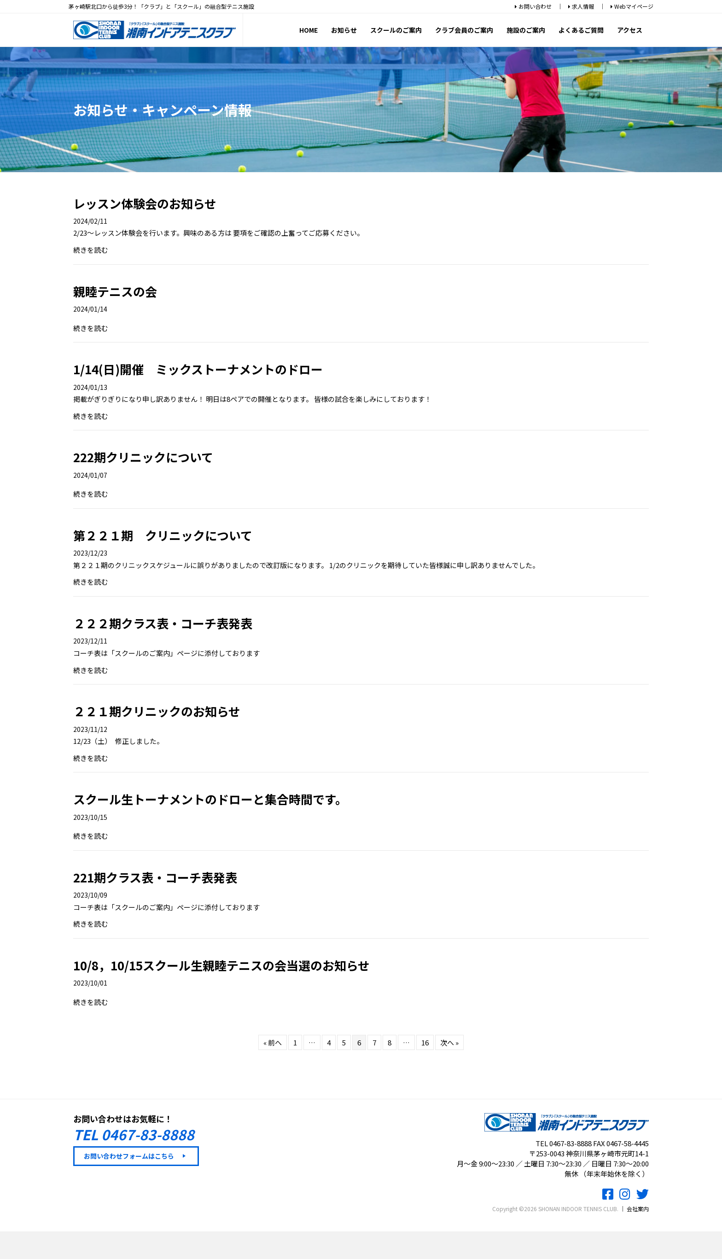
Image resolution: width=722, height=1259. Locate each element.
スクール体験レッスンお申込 (361, 1244)
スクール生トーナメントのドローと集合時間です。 (210, 799)
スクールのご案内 (396, 29)
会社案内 (638, 1209)
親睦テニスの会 (115, 291)
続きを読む (90, 250)
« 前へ (272, 1042)
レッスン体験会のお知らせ (144, 203)
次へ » (449, 1042)
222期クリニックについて (143, 457)
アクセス (629, 29)
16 (425, 1042)
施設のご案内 (526, 29)
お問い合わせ (533, 6)
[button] (136, 1156)
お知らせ (344, 29)
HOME (308, 29)
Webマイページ (632, 6)
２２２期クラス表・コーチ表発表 (162, 623)
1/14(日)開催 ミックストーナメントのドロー (198, 369)
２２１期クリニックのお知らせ (156, 711)
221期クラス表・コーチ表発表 (155, 877)
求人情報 (581, 6)
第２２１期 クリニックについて (162, 535)
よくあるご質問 (581, 29)
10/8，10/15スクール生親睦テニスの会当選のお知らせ (221, 965)
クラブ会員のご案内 (464, 29)
